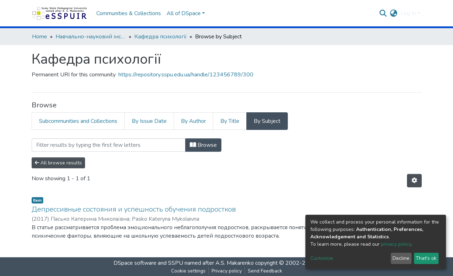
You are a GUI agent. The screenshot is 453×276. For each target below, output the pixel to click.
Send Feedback (265, 271)
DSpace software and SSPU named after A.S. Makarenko (184, 263)
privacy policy (396, 244)
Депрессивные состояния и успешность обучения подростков (134, 209)
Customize (321, 258)
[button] (393, 13)
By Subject (267, 121)
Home (39, 36)
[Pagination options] (414, 180)
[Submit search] (383, 13)
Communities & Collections (128, 13)
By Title (229, 121)
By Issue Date (149, 121)
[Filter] (109, 145)
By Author (193, 121)
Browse (203, 145)
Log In (408, 13)
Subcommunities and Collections (78, 121)
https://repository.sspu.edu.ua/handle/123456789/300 (185, 75)
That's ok (426, 258)
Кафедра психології (160, 36)
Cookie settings (188, 271)
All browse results (58, 162)
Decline (401, 258)
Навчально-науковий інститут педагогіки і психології (91, 36)
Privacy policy (227, 271)
